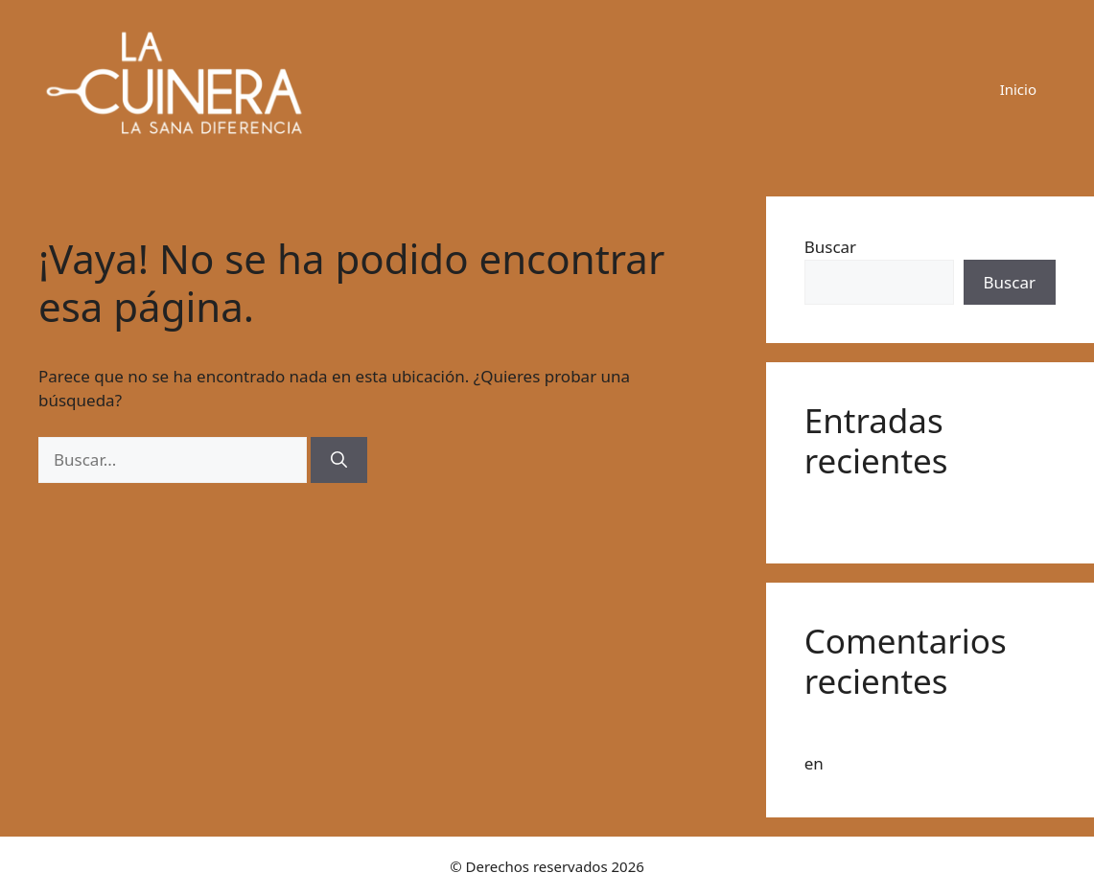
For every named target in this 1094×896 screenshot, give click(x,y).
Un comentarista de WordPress (922, 735)
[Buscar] (339, 460)
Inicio (1018, 89)
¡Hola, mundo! (858, 512)
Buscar (830, 247)
